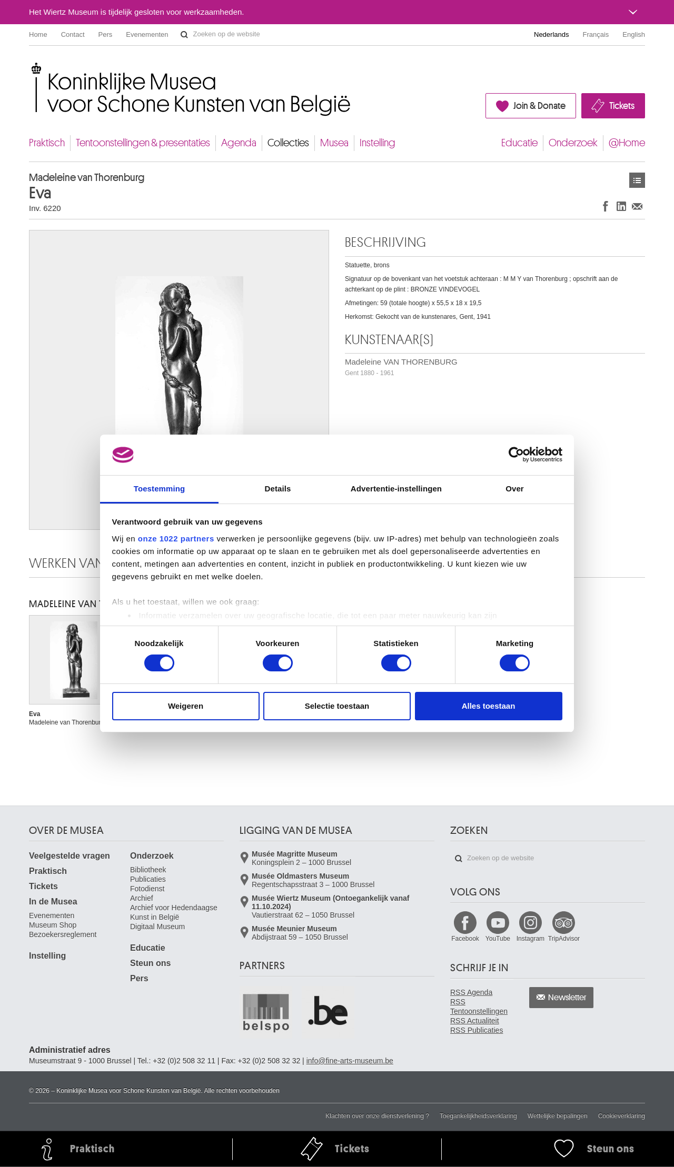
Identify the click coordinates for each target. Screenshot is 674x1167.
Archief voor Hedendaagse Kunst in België (173, 912)
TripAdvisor (564, 938)
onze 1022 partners (176, 538)
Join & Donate (539, 105)
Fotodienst (147, 888)
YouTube (497, 938)
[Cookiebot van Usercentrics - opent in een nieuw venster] (516, 454)
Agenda (238, 142)
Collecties (288, 142)
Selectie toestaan (337, 705)
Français (596, 34)
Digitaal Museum (157, 926)
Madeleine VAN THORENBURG (401, 367)
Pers (105, 34)
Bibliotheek (148, 870)
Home (38, 34)
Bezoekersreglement (62, 934)
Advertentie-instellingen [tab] (396, 488)
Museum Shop (52, 925)
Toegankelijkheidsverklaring (478, 1116)
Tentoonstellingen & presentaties (143, 142)
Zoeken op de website (184, 35)
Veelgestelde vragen (69, 855)
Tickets (622, 105)
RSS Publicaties (476, 1030)
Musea (334, 142)
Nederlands (551, 34)
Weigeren (185, 705)
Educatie (519, 142)
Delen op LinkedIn (621, 206)
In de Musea (53, 901)
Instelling (377, 142)
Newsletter (567, 997)
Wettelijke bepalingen (558, 1116)
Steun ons (150, 963)
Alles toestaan (489, 705)
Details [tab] (278, 488)
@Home (627, 142)
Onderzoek (573, 142)
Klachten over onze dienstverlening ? (377, 1116)
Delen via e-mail (637, 206)
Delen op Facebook (605, 206)
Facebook (465, 938)
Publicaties (148, 879)
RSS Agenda (471, 992)
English (633, 34)
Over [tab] (515, 488)
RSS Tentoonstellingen (479, 1006)
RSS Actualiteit (474, 1021)
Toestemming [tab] (159, 488)
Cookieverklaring (621, 1116)
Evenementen (147, 34)
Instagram (530, 938)
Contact (73, 34)
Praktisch (47, 142)
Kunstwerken (637, 180)
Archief (141, 898)
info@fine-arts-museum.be (349, 1061)
